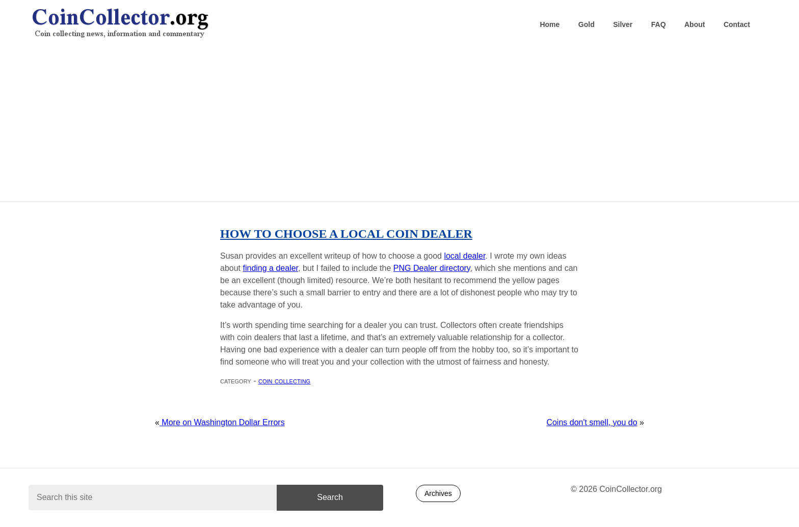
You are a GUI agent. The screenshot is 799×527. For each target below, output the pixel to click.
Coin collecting (284, 380)
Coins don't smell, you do (591, 422)
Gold (586, 24)
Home (550, 24)
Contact (737, 24)
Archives (438, 493)
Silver (622, 24)
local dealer (464, 256)
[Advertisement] (399, 122)
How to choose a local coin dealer (346, 233)
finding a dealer (270, 268)
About (694, 24)
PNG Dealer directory (431, 268)
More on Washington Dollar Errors (222, 422)
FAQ (658, 24)
